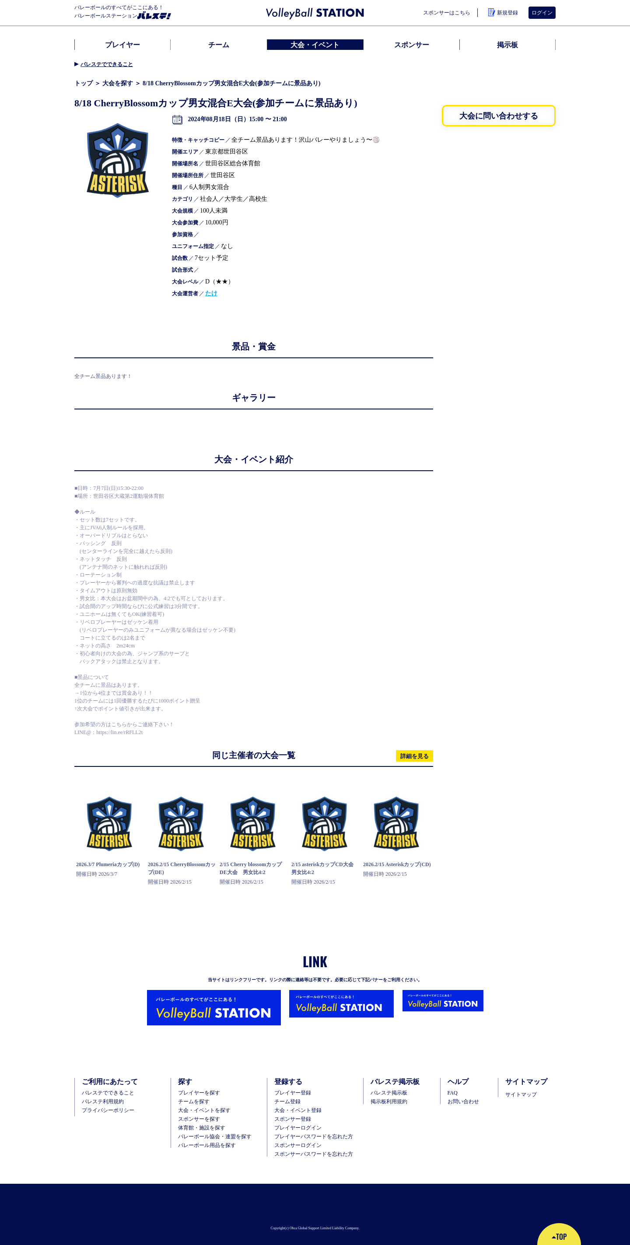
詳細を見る (414, 756)
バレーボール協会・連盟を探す (215, 1136)
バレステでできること (106, 64)
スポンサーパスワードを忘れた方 (313, 1154)
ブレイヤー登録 (292, 1092)
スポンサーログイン (298, 1145)
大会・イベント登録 (298, 1110)
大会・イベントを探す (204, 1110)
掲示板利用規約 (389, 1101)
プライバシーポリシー (108, 1110)
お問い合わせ (463, 1101)
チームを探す (194, 1101)
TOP (559, 1236)
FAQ (453, 1092)
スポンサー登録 (292, 1119)
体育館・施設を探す (201, 1127)
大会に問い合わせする (498, 115)
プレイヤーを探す (199, 1092)
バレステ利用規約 (103, 1101)
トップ (83, 83)
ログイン (542, 12)
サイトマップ (521, 1094)
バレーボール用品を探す (207, 1145)
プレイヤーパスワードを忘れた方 (313, 1136)
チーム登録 (287, 1101)
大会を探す (117, 83)
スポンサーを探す (199, 1119)
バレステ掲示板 (389, 1092)
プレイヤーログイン (298, 1127)
